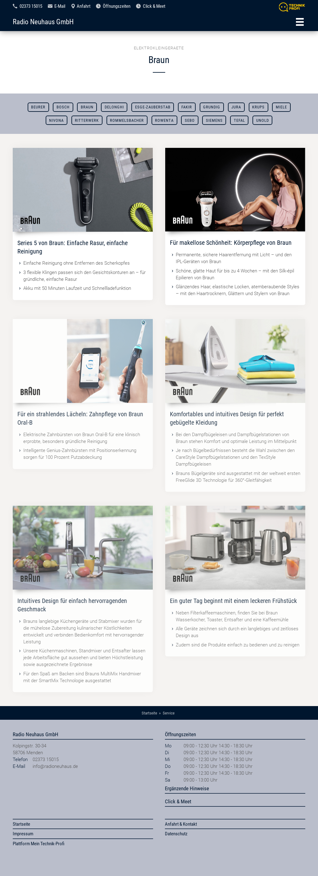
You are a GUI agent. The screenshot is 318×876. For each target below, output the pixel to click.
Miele (281, 107)
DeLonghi (114, 107)
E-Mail (59, 6)
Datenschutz (176, 834)
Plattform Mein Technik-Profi (38, 843)
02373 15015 (31, 6)
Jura (236, 107)
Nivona (56, 120)
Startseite (21, 824)
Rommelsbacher (127, 120)
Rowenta (164, 120)
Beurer (38, 107)
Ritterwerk (87, 120)
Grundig (211, 107)
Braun (87, 107)
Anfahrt (83, 6)
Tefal (239, 120)
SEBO (190, 120)
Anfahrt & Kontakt (181, 824)
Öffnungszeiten (116, 6)
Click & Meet (154, 6)
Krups (258, 107)
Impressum (23, 834)
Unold (262, 120)
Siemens (214, 120)
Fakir (186, 107)
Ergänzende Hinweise (187, 788)
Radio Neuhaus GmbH (43, 21)
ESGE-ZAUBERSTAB (152, 107)
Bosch (63, 107)
